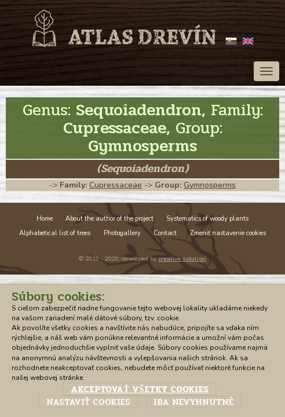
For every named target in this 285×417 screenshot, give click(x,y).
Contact (165, 233)
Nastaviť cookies (88, 402)
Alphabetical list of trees (54, 233)
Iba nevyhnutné (193, 402)
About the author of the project (109, 218)
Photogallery (122, 233)
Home (44, 218)
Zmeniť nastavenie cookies (228, 233)
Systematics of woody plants (207, 218)
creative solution (182, 258)
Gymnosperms (210, 185)
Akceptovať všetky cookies (139, 389)
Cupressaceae (115, 185)
